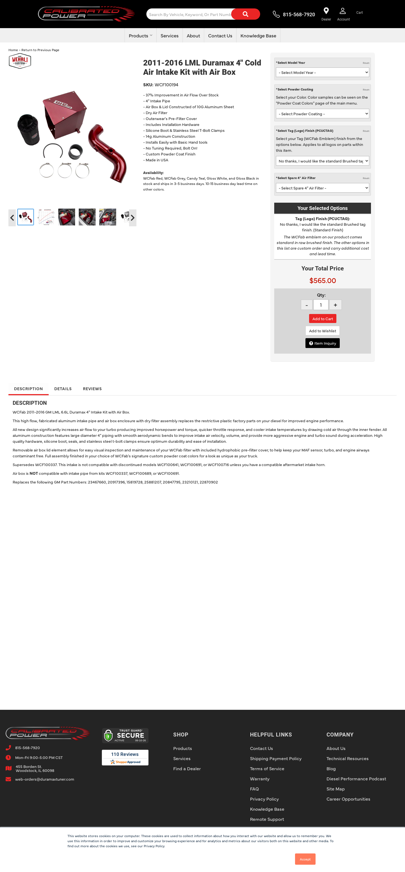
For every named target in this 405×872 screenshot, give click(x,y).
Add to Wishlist (322, 330)
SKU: (148, 84)
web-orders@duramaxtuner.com (44, 779)
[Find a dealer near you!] (326, 14)
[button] (207, 14)
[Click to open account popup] (343, 14)
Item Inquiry (325, 343)
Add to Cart (322, 318)
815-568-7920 (27, 747)
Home (13, 50)
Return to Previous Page (40, 50)
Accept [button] (305, 859)
